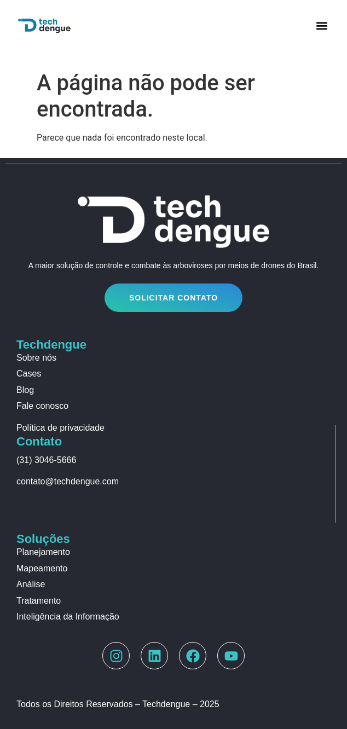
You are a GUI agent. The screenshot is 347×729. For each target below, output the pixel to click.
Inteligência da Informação (67, 616)
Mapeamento (41, 568)
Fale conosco (42, 405)
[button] (322, 25)
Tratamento (38, 600)
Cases (28, 373)
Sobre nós (36, 357)
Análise (30, 584)
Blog (25, 390)
